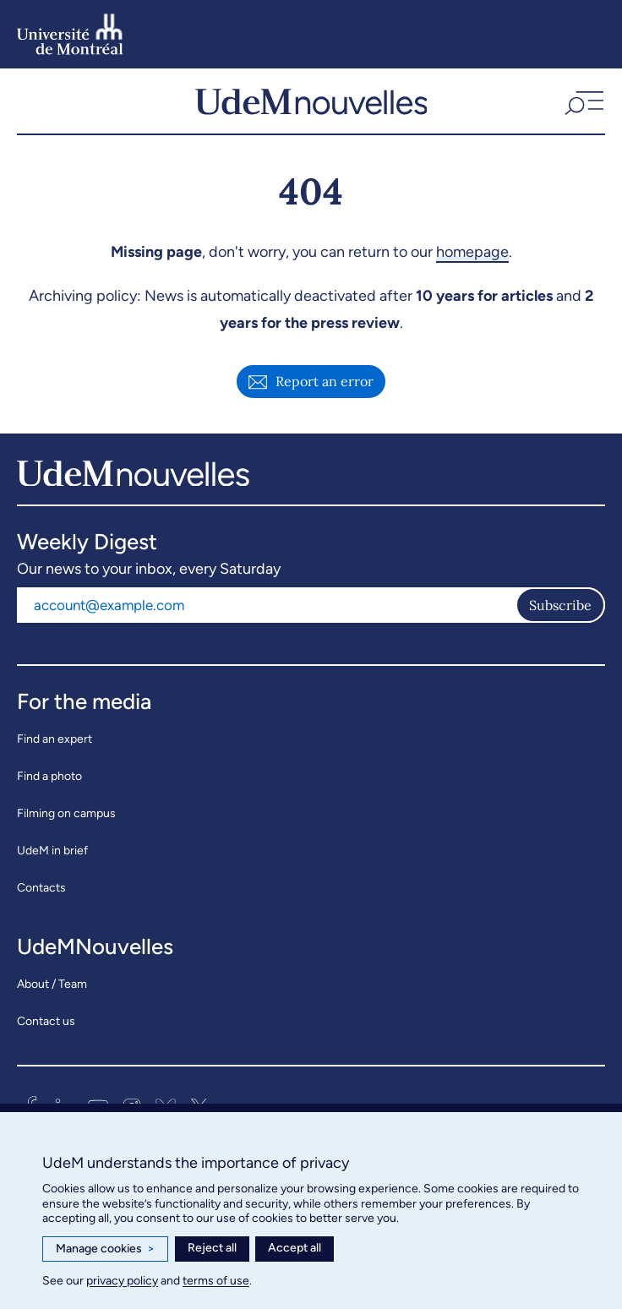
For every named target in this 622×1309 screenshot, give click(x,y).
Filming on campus (66, 813)
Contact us (46, 1021)
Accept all (294, 1248)
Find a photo (49, 776)
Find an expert (54, 739)
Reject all (212, 1248)
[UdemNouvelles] (311, 101)
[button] (582, 101)
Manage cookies (105, 1249)
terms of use (216, 1281)
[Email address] (266, 605)
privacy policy (122, 1281)
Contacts (41, 888)
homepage (472, 252)
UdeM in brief (52, 850)
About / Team (52, 984)
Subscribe (560, 605)
